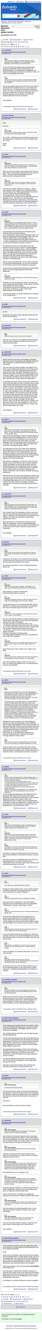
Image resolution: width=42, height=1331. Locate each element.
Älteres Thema (19, 1303)
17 (20, 46)
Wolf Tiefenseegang (11, 1018)
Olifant (6, 767)
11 (7, 46)
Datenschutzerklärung (20, 1326)
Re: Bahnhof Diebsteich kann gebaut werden (14, 52)
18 (23, 46)
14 (14, 46)
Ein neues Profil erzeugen (34, 1)
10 (5, 46)
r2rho (6, 154)
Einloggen (21, 1)
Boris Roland (9, 115)
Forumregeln (32, 1326)
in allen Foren (24, 42)
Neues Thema (29, 39)
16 (18, 46)
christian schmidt (10, 979)
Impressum (9, 1326)
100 (19, 42)
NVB (14, 35)
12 (9, 46)
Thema (14, 23)
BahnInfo (35, 1328)
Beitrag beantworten (21, 109)
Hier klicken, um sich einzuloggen (12, 1319)
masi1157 (7, 50)
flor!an (6, 542)
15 (16, 46)
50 (16, 42)
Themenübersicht (17, 39)
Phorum (12, 1328)
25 (14, 42)
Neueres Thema (7, 1303)
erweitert (38, 28)
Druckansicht (21, 1307)
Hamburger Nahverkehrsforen (16, 21)
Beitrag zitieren (34, 109)
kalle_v (6, 419)
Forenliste (6, 39)
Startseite (3, 21)
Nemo (6, 1075)
